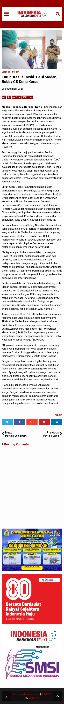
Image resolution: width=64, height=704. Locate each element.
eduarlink (34, 697)
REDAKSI (46, 694)
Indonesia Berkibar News (26, 694)
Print (16, 97)
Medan (58, 414)
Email (27, 97)
